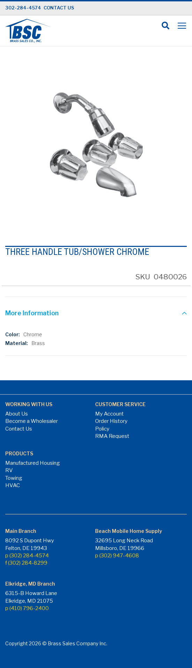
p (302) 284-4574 (27, 555)
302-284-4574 (23, 7)
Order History (111, 421)
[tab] (96, 314)
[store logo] (28, 31)
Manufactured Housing (32, 463)
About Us (16, 414)
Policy (102, 429)
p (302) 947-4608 (117, 555)
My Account (109, 414)
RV (9, 470)
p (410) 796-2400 (27, 608)
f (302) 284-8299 (26, 563)
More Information (32, 313)
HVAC (12, 485)
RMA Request (112, 436)
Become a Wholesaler (31, 421)
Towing (13, 478)
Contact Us (18, 429)
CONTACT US (59, 7)
